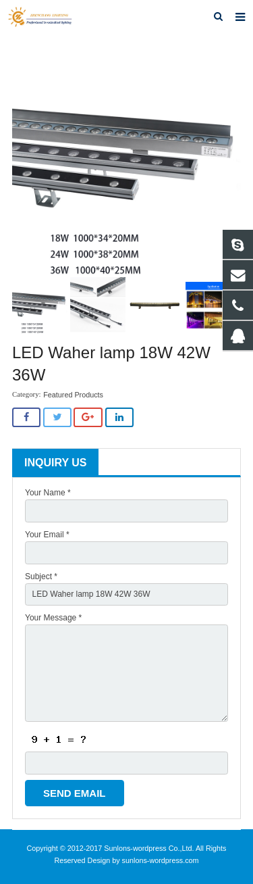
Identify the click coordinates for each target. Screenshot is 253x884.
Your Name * (48, 492)
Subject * (41, 576)
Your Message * (53, 617)
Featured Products (73, 395)
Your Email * (47, 534)
